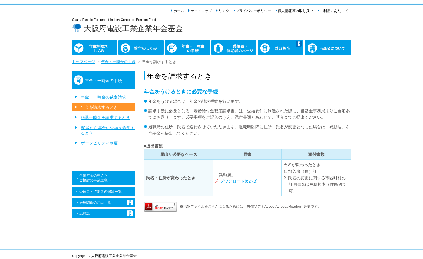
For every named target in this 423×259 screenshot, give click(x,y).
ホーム (178, 11)
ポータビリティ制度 (99, 143)
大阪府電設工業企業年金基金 (133, 28)
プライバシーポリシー (253, 11)
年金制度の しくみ (82, 46)
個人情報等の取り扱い (295, 11)
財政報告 (266, 43)
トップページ (83, 62)
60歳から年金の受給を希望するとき (108, 130)
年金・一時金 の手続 (177, 46)
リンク (224, 11)
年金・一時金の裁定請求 (103, 97)
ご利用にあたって (334, 11)
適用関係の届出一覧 (95, 202)
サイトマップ (201, 11)
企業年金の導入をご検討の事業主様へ (95, 177)
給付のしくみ (130, 43)
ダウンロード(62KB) (239, 181)
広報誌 (84, 213)
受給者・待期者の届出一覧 (100, 192)
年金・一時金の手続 (118, 62)
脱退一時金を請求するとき (105, 117)
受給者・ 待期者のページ (226, 46)
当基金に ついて (313, 46)
